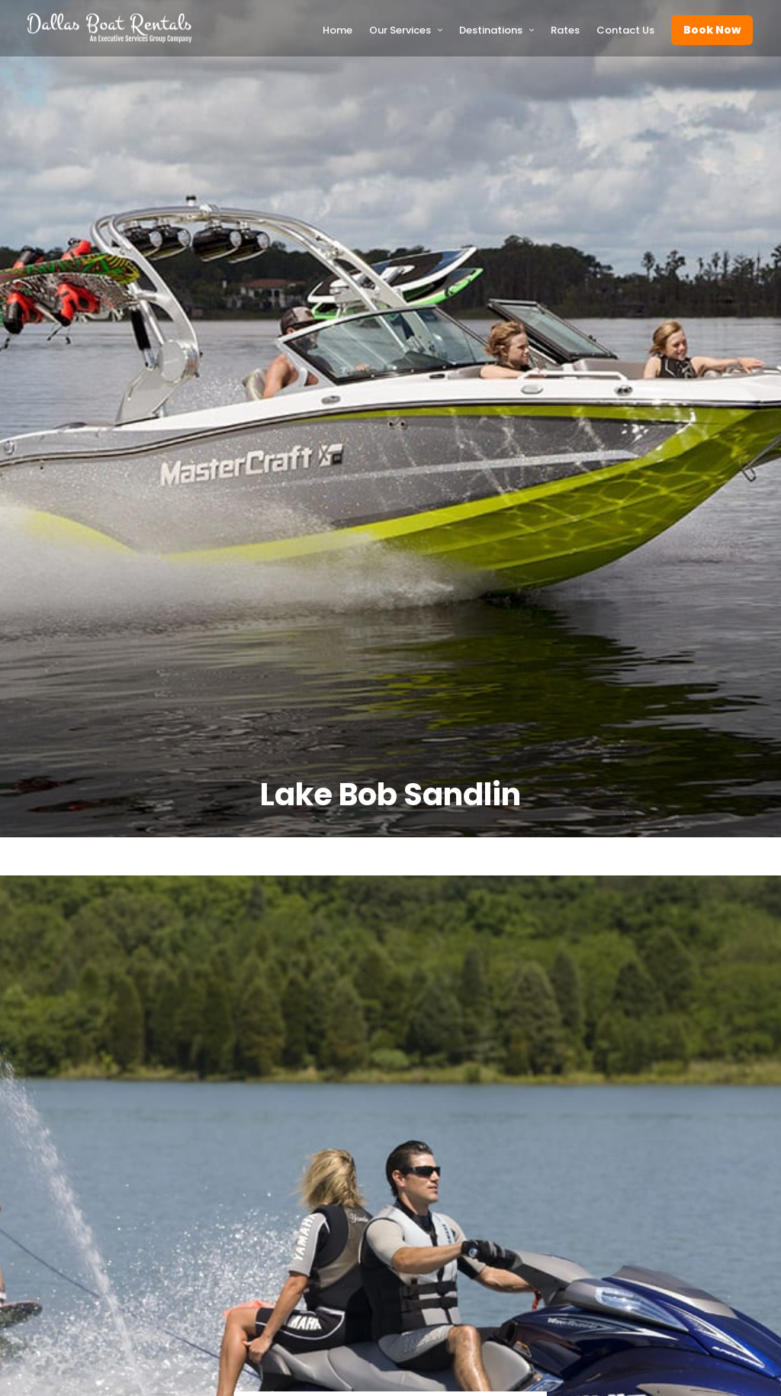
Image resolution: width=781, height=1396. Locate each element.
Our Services (400, 30)
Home (337, 30)
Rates (565, 30)
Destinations (490, 30)
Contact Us (625, 30)
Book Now (712, 29)
